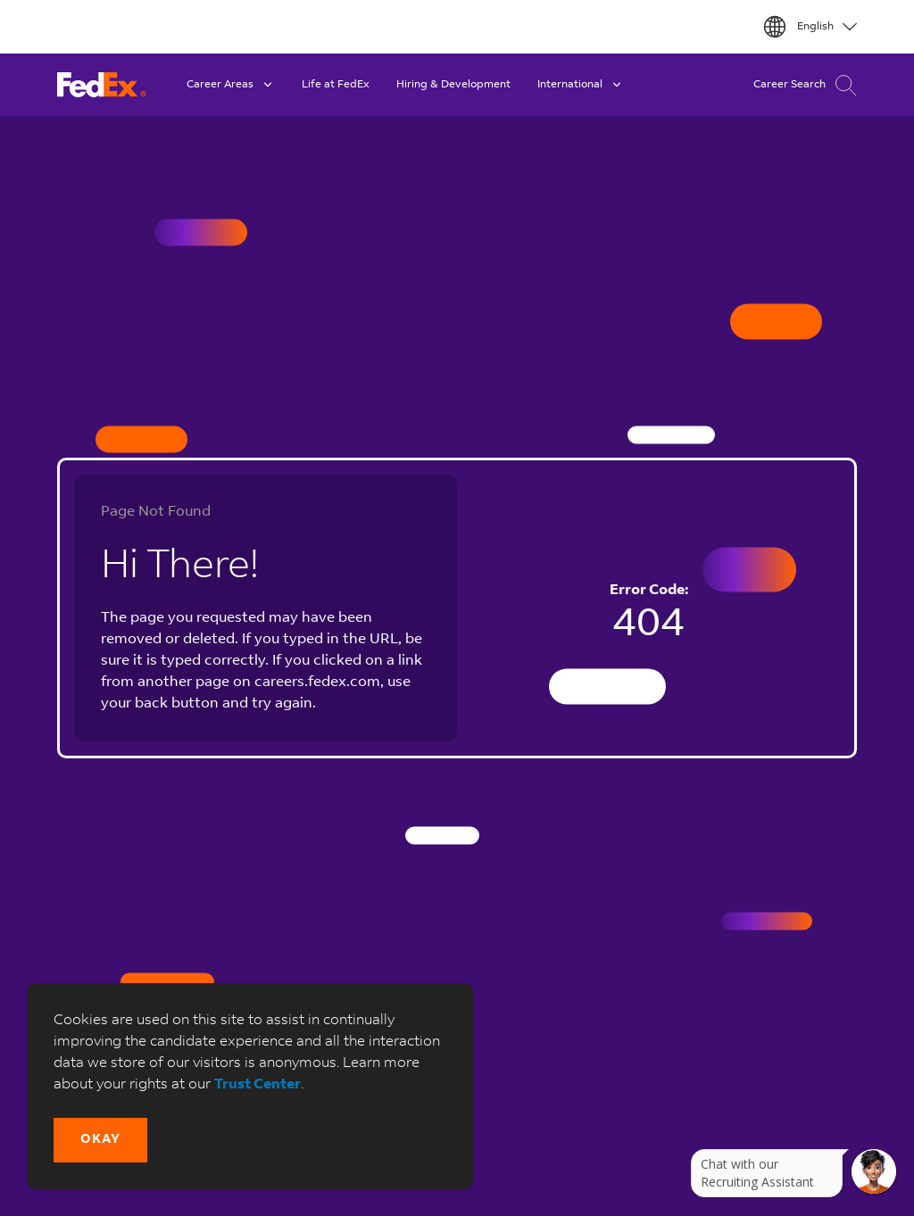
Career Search (805, 85)
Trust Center (257, 1085)
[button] (100, 1140)
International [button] (580, 85)
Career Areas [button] (231, 85)
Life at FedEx (336, 84)
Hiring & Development (453, 84)
